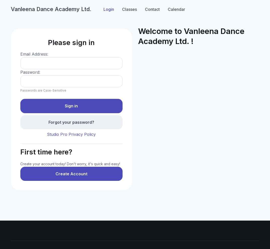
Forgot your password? (71, 122)
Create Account (71, 173)
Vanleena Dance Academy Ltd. (51, 9)
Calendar (176, 9)
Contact (152, 9)
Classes (129, 9)
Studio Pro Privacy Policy (71, 134)
